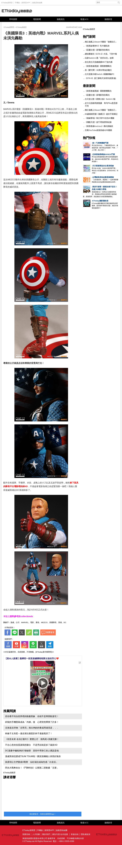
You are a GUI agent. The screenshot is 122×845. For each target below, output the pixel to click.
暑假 (37, 622)
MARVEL (24, 622)
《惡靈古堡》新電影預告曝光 (97, 50)
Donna (11, 102)
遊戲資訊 (60, 19)
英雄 (60, 622)
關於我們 (46, 834)
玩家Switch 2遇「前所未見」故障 (99, 58)
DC (65, 622)
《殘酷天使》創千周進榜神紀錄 (98, 122)
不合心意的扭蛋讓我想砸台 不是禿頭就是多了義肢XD (31, 745)
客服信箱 (75, 834)
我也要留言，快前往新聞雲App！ (42, 814)
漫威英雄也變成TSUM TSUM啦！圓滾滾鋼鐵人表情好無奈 (33, 756)
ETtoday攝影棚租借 (100, 201)
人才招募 (36, 834)
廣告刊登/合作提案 (60, 834)
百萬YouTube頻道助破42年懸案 (98, 130)
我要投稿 (26, 834)
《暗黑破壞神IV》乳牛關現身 (97, 46)
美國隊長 (52, 622)
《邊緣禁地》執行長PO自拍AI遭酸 (99, 118)
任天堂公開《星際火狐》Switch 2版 (100, 99)
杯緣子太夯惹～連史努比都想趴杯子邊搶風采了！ (28, 733)
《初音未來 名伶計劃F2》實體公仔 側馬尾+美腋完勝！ (32, 739)
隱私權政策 (85, 834)
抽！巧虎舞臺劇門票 (100, 143)
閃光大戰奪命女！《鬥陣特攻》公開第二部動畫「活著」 (32, 768)
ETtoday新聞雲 (28, 830)
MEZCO (44, 622)
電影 (32, 622)
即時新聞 (13, 19)
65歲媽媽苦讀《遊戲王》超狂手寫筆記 (101, 114)
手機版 (40, 830)
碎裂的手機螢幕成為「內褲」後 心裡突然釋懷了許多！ (32, 722)
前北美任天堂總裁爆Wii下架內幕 (98, 62)
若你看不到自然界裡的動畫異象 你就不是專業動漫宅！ (32, 716)
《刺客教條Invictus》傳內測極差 (99, 126)
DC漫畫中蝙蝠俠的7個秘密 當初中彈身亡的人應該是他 (32, 750)
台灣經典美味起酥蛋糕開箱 (103, 177)
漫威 (12, 622)
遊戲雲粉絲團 (61, 830)
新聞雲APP (49, 830)
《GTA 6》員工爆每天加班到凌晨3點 (102, 78)
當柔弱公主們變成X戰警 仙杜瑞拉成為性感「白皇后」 (31, 762)
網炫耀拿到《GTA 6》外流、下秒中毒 (101, 54)
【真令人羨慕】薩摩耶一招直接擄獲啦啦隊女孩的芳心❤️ (32, 658)
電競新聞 (37, 19)
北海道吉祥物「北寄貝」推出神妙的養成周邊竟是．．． (32, 728)
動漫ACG (84, 19)
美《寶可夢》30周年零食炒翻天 (98, 70)
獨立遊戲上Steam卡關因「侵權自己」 (101, 42)
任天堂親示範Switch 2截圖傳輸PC (99, 74)
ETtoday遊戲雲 (16, 11)
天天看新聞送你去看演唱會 (103, 166)
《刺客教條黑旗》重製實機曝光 (98, 66)
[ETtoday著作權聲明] (44, 652)
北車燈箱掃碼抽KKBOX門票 (103, 154)
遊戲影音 (108, 19)
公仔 (17, 622)
